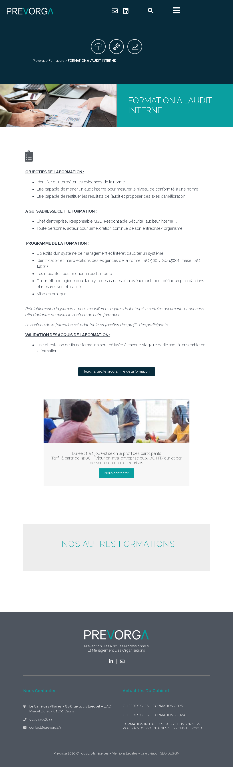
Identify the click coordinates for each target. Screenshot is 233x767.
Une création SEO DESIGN (160, 753)
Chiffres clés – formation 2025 (153, 706)
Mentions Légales (124, 753)
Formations (56, 60)
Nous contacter (39, 690)
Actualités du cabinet (146, 690)
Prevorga (39, 60)
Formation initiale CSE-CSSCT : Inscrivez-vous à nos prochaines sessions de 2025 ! (162, 726)
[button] (116, 371)
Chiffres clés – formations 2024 (154, 715)
